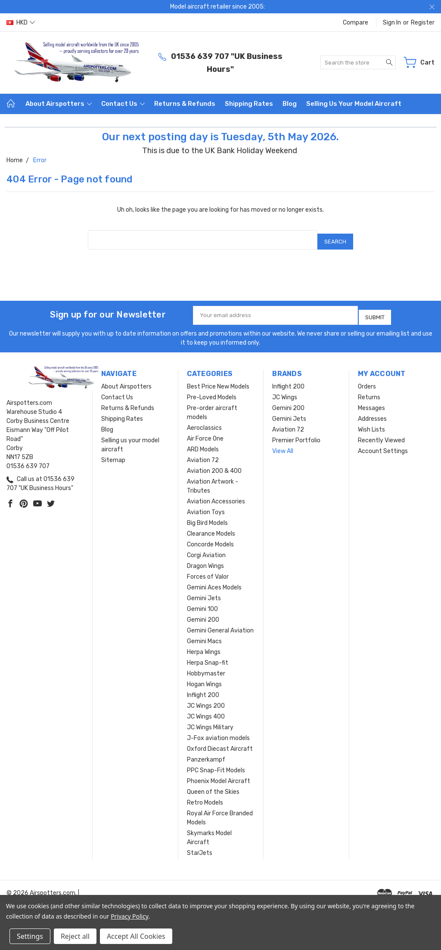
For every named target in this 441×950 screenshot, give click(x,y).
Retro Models (205, 796)
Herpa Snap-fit (207, 656)
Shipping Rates (249, 104)
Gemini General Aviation (220, 624)
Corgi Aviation (206, 548)
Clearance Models (211, 527)
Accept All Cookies (136, 936)
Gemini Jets (204, 591)
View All (282, 444)
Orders (367, 380)
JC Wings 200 (206, 699)
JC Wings (284, 391)
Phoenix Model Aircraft (218, 774)
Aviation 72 (203, 453)
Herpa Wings (203, 645)
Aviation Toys (206, 505)
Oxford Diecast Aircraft (220, 742)
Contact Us (123, 104)
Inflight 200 (203, 688)
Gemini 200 (203, 613)
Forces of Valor (208, 570)
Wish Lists (371, 423)
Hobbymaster (206, 667)
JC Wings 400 (206, 710)
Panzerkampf (206, 753)
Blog (290, 104)
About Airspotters (58, 104)
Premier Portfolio (296, 434)
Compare (355, 22)
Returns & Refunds (184, 104)
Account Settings (383, 444)
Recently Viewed (381, 434)
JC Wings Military (210, 721)
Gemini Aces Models (214, 581)
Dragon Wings (205, 559)
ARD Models (203, 443)
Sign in (392, 22)
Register (423, 22)
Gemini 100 (202, 602)
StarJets (199, 846)
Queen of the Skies (213, 785)
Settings (30, 936)
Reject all (75, 936)
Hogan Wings (204, 678)
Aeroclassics (204, 421)
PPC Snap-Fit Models (216, 764)
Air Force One (205, 432)
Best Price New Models (218, 380)
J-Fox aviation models (218, 731)
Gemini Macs (204, 634)
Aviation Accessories (216, 495)
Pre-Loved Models (211, 391)
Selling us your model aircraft (353, 104)
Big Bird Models (207, 516)
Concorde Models (210, 538)
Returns (369, 391)
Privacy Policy (129, 916)
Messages (371, 401)
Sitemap (113, 453)
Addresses (372, 412)
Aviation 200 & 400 (214, 464)
